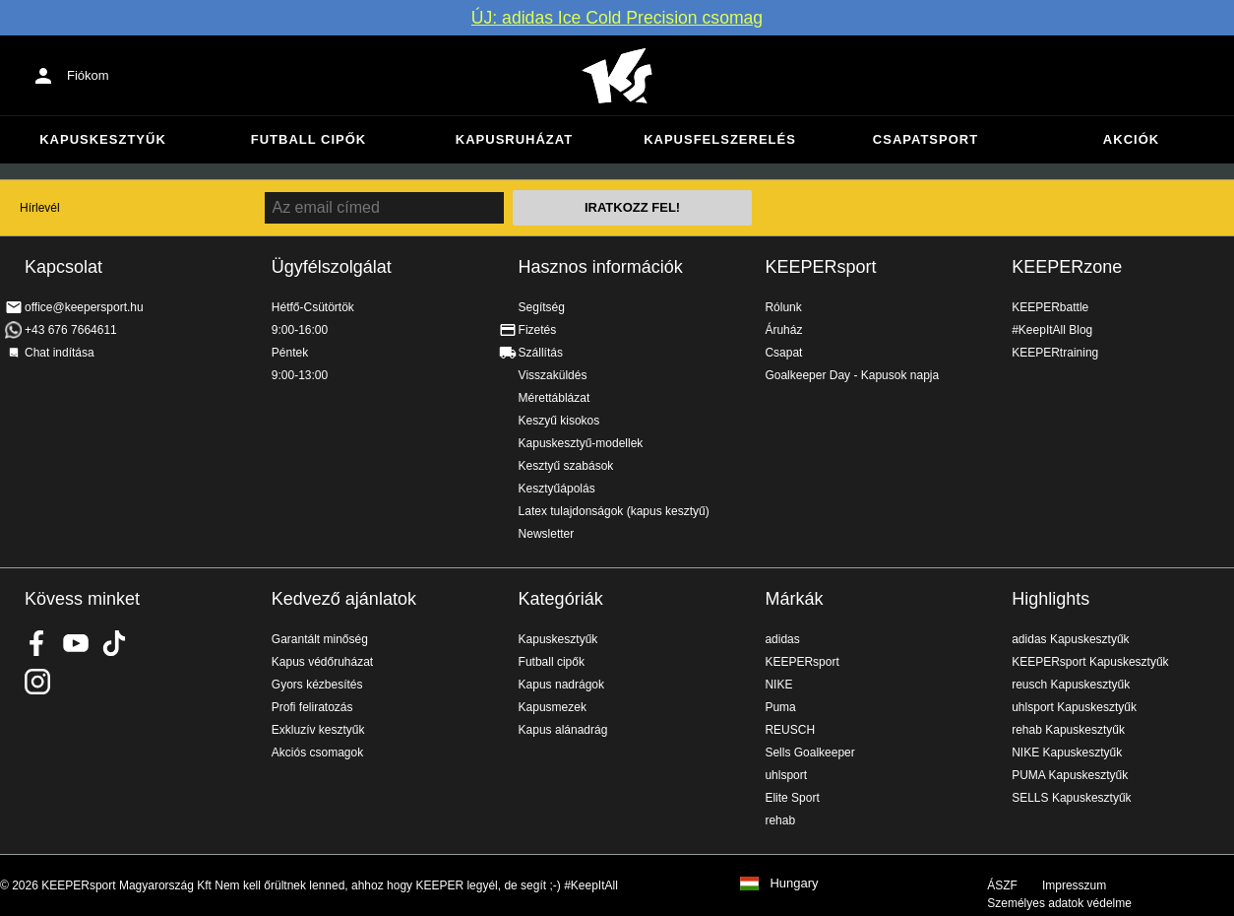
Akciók (1131, 139)
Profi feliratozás (312, 707)
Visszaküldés (553, 375)
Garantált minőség (320, 639)
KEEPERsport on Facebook (37, 643)
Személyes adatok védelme (1059, 903)
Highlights (1050, 599)
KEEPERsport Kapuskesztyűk (1090, 662)
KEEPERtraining (1055, 353)
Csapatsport (925, 139)
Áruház (783, 330)
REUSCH (790, 730)
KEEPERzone (1067, 267)
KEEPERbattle (1050, 307)
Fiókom (88, 75)
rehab (780, 820)
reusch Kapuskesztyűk (1071, 684)
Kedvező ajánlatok (344, 599)
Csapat (783, 353)
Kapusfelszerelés (720, 139)
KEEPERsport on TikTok (114, 643)
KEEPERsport (820, 267)
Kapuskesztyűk (102, 139)
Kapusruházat (514, 139)
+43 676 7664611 (71, 330)
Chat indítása (59, 353)
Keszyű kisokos (559, 420)
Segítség (542, 307)
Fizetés (538, 330)
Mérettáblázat (554, 398)
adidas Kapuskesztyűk (1070, 639)
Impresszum (1074, 885)
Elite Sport (792, 798)
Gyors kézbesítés (317, 684)
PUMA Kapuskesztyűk (1070, 775)
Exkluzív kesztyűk (318, 730)
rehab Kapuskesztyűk (1068, 730)
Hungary (794, 883)
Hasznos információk (601, 267)
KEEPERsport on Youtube (76, 643)
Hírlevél (40, 208)
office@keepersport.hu (84, 307)
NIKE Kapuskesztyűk (1067, 752)
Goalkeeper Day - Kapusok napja (852, 375)
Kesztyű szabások (566, 466)
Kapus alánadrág (563, 730)
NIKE (778, 684)
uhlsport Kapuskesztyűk (1074, 707)
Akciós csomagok (317, 752)
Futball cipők (308, 139)
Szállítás (541, 353)
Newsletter (547, 534)
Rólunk (783, 307)
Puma (780, 707)
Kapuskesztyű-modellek (581, 443)
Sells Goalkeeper (809, 752)
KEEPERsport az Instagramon (37, 681)
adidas (782, 639)
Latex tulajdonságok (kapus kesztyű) (614, 511)
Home (617, 75)
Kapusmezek (552, 707)
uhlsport (786, 775)
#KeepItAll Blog (1052, 330)
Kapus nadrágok (561, 684)
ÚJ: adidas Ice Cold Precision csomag (617, 18)
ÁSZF (1002, 885)
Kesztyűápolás (557, 488)
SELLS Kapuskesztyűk (1071, 798)
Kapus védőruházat (322, 662)
